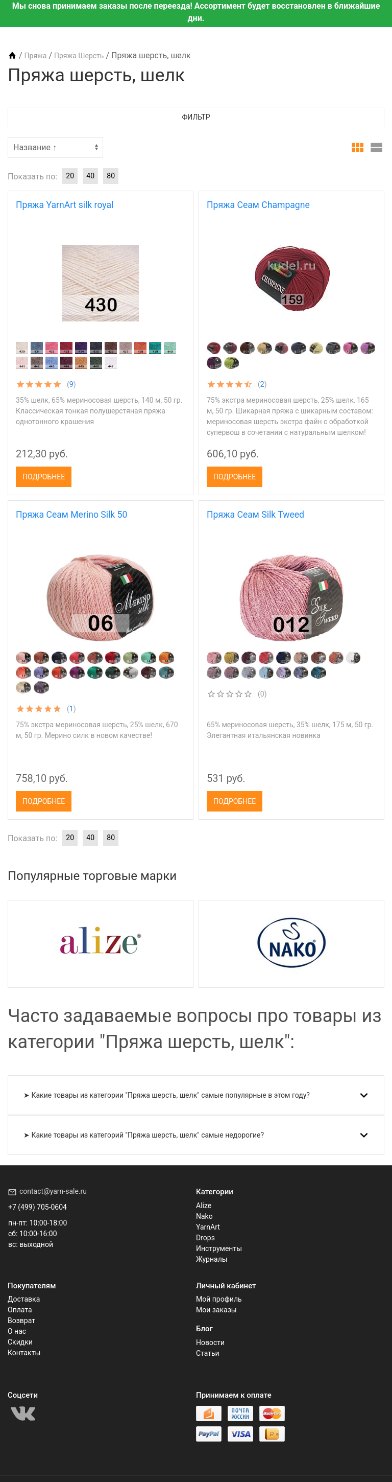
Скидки (20, 1342)
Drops (205, 1238)
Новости (210, 1342)
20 (70, 176)
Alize (203, 1205)
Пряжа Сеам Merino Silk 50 (71, 515)
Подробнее (43, 477)
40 (90, 176)
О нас (17, 1331)
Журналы (212, 1259)
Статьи (207, 1353)
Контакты (24, 1353)
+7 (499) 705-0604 (37, 1207)
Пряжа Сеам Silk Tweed (255, 515)
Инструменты (219, 1248)
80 (111, 176)
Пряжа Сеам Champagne (258, 205)
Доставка (24, 1299)
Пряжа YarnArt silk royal (64, 205)
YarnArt (208, 1227)
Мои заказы (216, 1310)
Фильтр (196, 117)
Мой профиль (219, 1299)
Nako (204, 1216)
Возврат (21, 1320)
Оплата (20, 1310)
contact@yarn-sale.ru (53, 1191)
